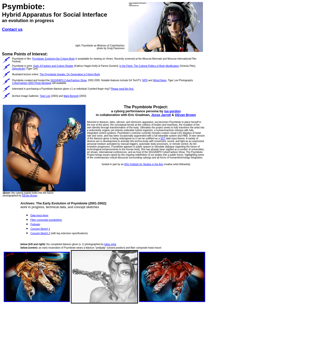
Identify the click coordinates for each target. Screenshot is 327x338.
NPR (144, 80)
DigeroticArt (18, 68)
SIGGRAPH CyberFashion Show (68, 80)
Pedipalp (35, 224)
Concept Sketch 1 (40, 228)
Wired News (159, 80)
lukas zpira (110, 244)
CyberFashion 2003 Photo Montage (31, 83)
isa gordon (172, 111)
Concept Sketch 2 (40, 233)
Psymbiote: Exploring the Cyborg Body (53, 58)
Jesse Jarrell (161, 115)
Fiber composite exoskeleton (46, 220)
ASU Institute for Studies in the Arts (143, 164)
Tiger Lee (45, 96)
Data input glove (39, 215)
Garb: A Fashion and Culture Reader (53, 66)
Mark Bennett (71, 96)
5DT (162, 138)
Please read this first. (122, 88)
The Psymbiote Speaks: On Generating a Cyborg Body (70, 74)
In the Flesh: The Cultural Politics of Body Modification (149, 66)
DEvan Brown (29, 195)
